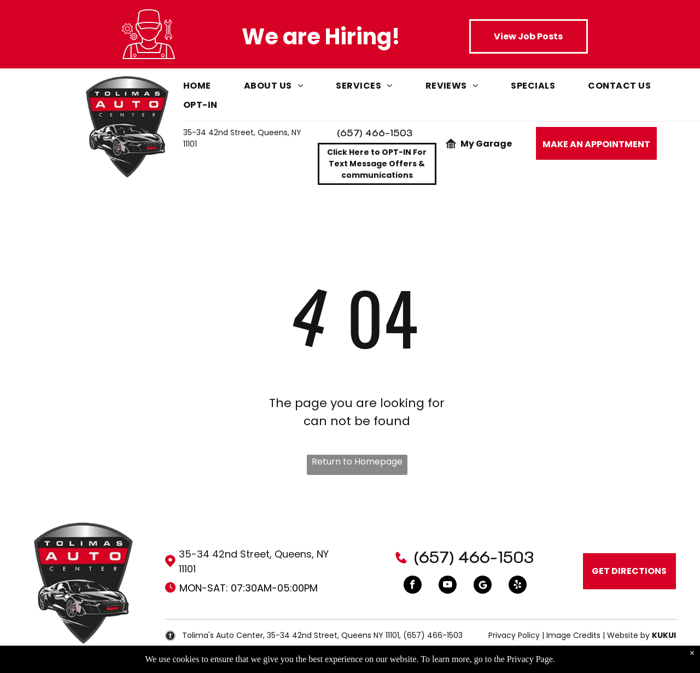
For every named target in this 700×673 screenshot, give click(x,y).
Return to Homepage (357, 461)
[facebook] (413, 586)
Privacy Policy (514, 635)
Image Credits (573, 635)
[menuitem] (213, 88)
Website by (628, 635)
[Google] (483, 586)
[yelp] (518, 586)
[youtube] (448, 586)
